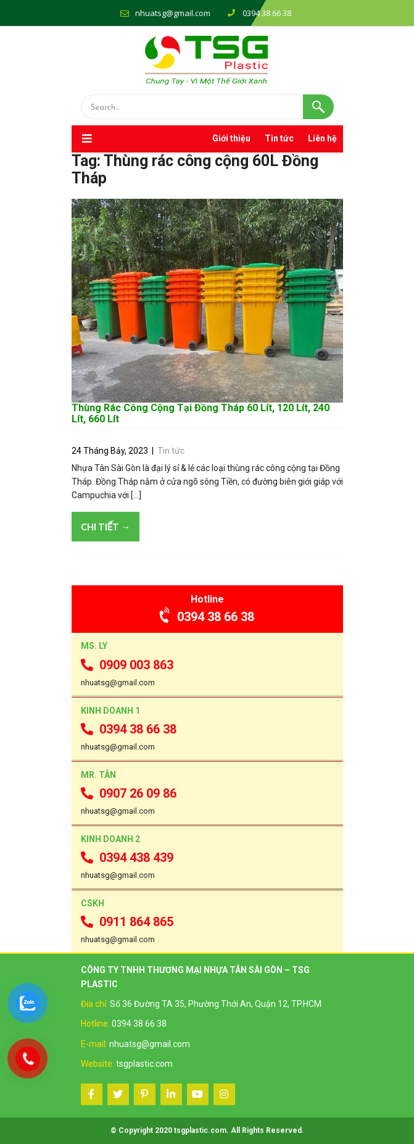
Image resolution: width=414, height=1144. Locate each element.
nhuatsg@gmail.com (172, 13)
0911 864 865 (127, 921)
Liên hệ (322, 138)
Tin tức (279, 138)
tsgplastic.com (144, 1064)
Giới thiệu (231, 138)
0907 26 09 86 (128, 793)
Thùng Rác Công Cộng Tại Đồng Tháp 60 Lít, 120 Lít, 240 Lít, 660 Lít (200, 413)
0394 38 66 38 (207, 616)
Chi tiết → (106, 526)
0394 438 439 (127, 857)
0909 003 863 (127, 665)
